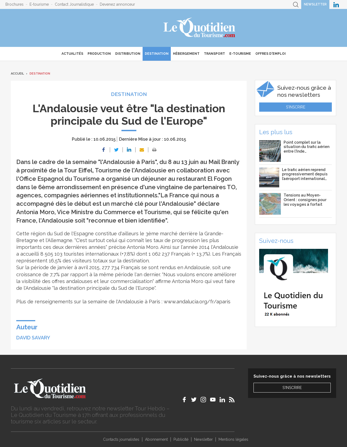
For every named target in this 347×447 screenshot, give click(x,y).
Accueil (17, 73)
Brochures (14, 4)
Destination (157, 54)
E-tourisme (39, 4)
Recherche (296, 4)
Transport (214, 54)
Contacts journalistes (121, 439)
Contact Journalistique (74, 4)
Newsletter (315, 4)
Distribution (127, 54)
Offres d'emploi (270, 54)
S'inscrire (295, 107)
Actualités (72, 54)
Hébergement (186, 54)
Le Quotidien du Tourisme (199, 27)
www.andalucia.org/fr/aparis (197, 301)
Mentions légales (233, 439)
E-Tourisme (240, 54)
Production (99, 54)
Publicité (181, 439)
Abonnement (156, 439)
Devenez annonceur (117, 4)
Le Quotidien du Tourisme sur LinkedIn (336, 4)
